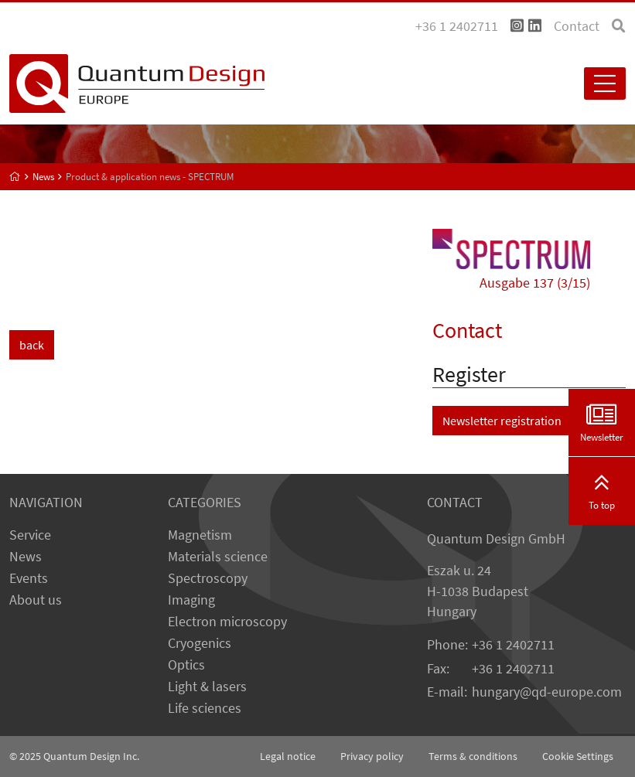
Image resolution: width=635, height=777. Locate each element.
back (31, 345)
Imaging (191, 599)
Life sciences (204, 708)
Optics (186, 664)
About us (35, 599)
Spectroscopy (208, 578)
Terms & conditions (472, 756)
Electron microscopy (227, 621)
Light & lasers (207, 686)
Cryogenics (199, 643)
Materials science (218, 556)
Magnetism (200, 535)
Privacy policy (372, 756)
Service (30, 535)
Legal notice (288, 756)
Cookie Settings (577, 756)
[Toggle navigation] (605, 83)
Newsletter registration (502, 420)
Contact (576, 26)
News (25, 556)
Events (28, 578)
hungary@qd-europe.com (547, 691)
